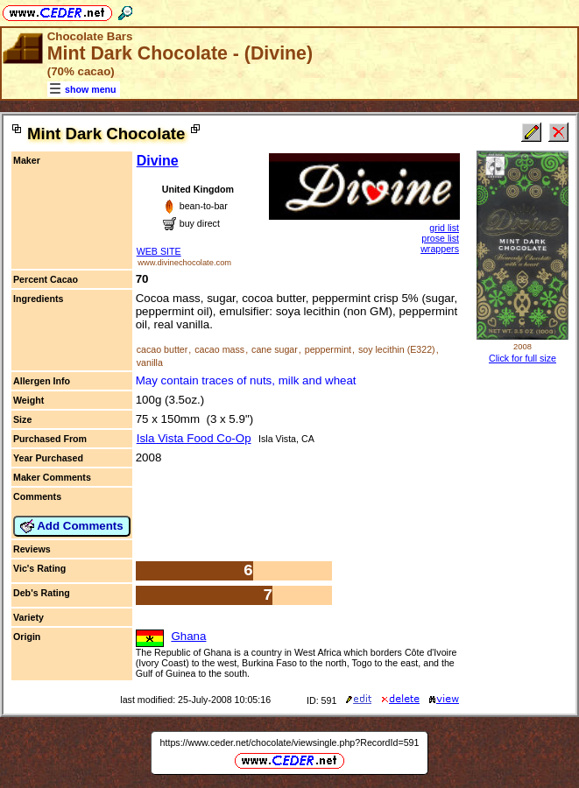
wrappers (439, 248)
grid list (444, 227)
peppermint (328, 349)
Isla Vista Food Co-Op (194, 438)
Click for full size (522, 358)
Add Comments (72, 526)
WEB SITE (159, 251)
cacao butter (162, 349)
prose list (440, 238)
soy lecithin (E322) (396, 349)
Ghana (188, 636)
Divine (158, 160)
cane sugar (274, 349)
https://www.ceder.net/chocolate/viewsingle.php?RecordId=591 (290, 742)
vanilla (150, 362)
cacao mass (219, 349)
